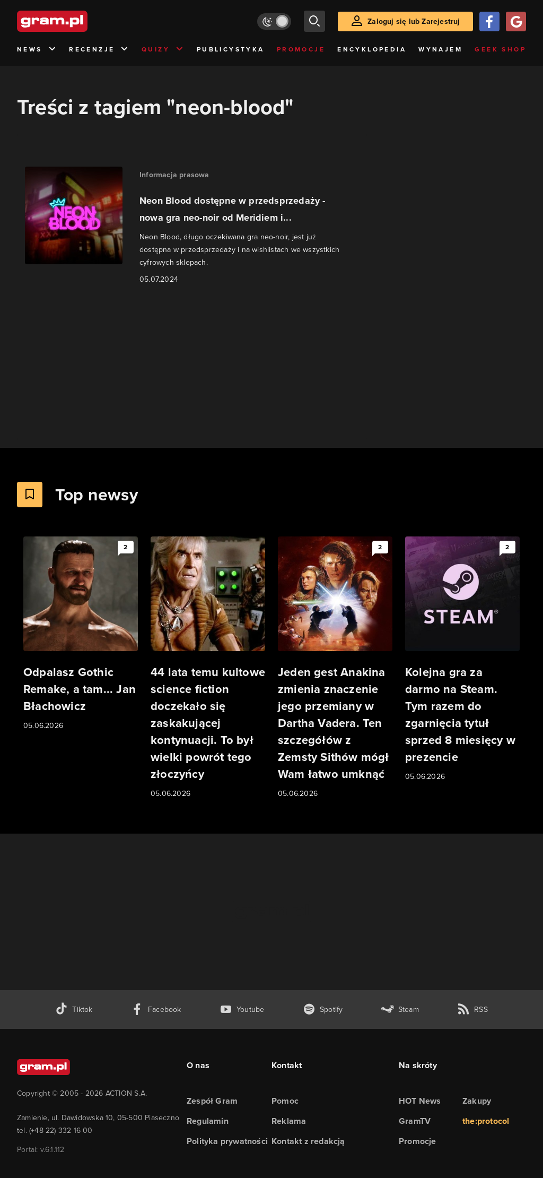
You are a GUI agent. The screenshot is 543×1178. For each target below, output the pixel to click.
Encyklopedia (371, 49)
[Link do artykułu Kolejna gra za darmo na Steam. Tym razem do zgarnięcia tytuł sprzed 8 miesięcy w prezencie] (462, 659)
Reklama (289, 1121)
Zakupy (476, 1101)
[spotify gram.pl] (323, 1009)
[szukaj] (314, 21)
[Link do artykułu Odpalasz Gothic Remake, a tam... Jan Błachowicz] (80, 634)
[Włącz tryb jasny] (274, 21)
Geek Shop (500, 49)
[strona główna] (78, 21)
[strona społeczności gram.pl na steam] (400, 1009)
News (37, 49)
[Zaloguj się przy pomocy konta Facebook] (489, 21)
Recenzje (99, 49)
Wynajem (440, 49)
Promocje (301, 49)
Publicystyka (231, 49)
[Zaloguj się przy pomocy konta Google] (516, 21)
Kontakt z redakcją (308, 1141)
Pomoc (285, 1101)
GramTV (415, 1121)
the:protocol (485, 1121)
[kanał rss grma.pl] (472, 1009)
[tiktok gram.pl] (73, 1009)
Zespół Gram (212, 1101)
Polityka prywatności (227, 1141)
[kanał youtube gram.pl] (242, 1009)
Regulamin (208, 1121)
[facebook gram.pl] (156, 1009)
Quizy (163, 49)
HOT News (420, 1101)
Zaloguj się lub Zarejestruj (413, 21)
